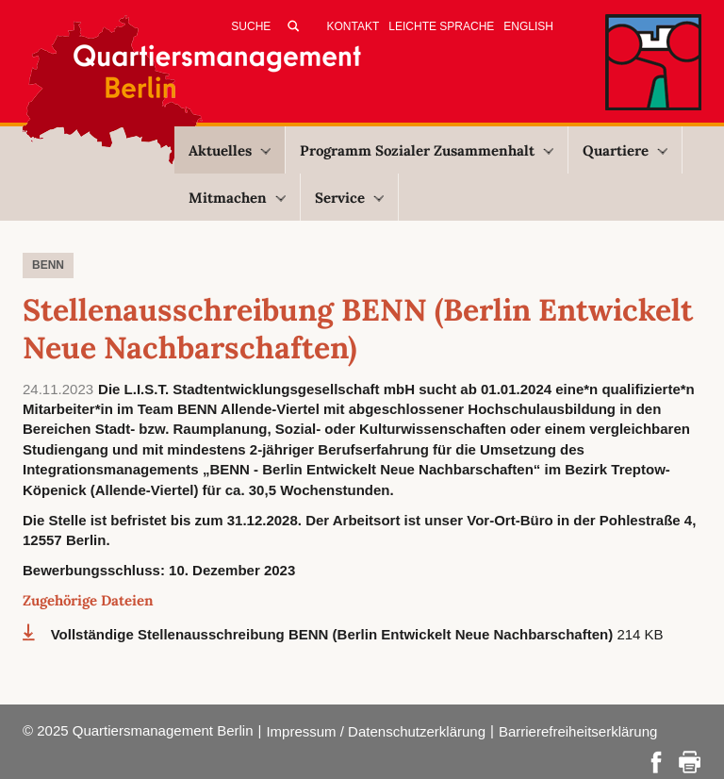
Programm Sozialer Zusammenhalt (426, 150)
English (528, 26)
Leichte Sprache (441, 26)
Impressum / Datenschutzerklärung (375, 731)
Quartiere (625, 150)
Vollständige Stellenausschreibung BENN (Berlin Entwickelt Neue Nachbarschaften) (334, 634)
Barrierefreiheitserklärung (578, 731)
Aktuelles (230, 150)
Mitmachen (237, 198)
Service (349, 198)
